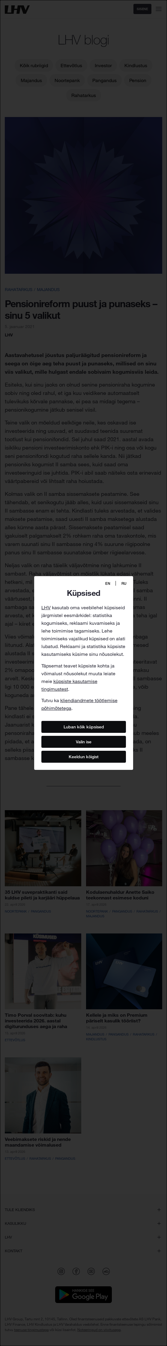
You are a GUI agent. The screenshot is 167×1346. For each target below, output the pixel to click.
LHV (46, 607)
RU (124, 583)
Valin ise (83, 741)
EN (107, 583)
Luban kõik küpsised (83, 727)
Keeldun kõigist (84, 756)
